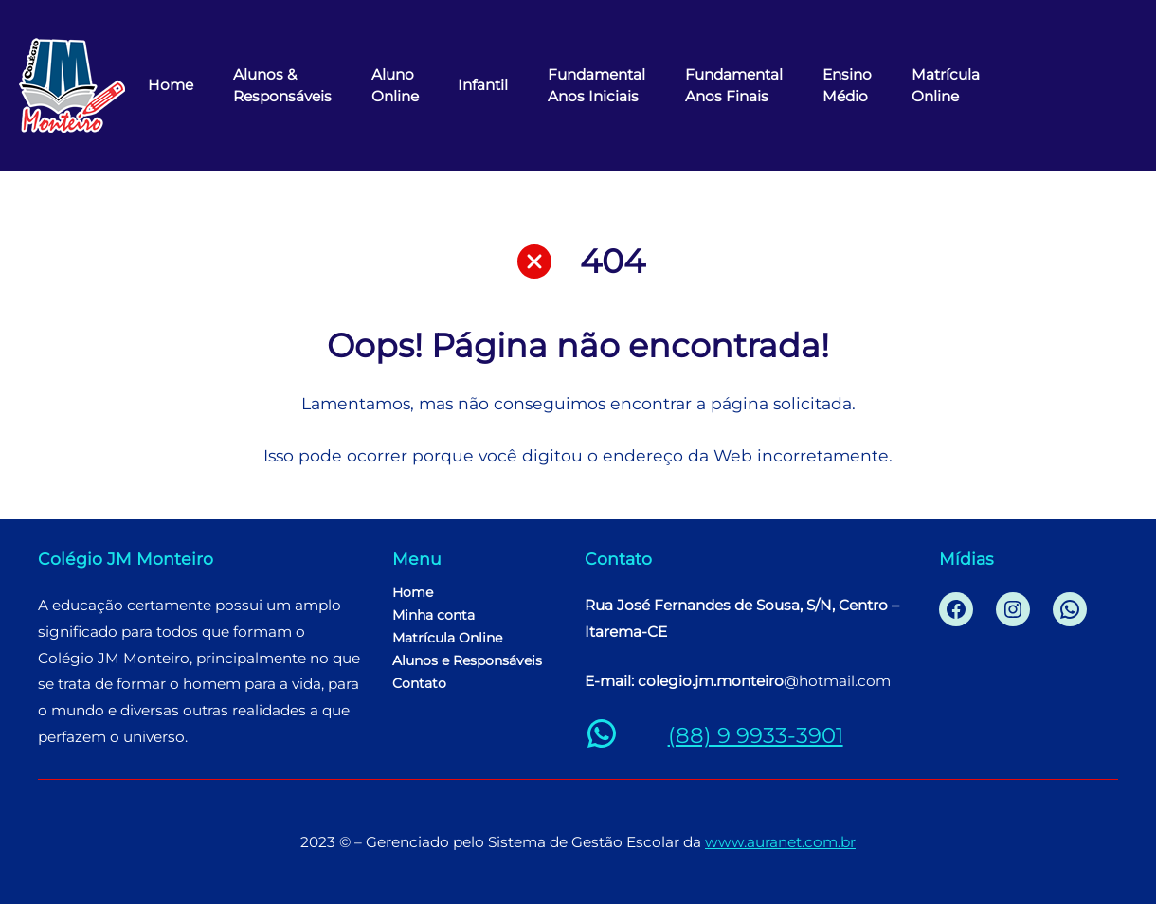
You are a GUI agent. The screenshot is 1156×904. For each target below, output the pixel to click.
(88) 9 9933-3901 (755, 735)
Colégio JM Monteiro (125, 559)
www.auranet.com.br (780, 842)
